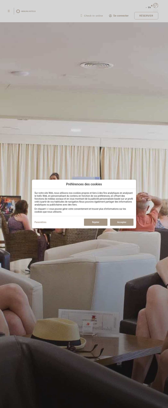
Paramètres (40, 222)
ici (47, 209)
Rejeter (95, 222)
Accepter (121, 222)
